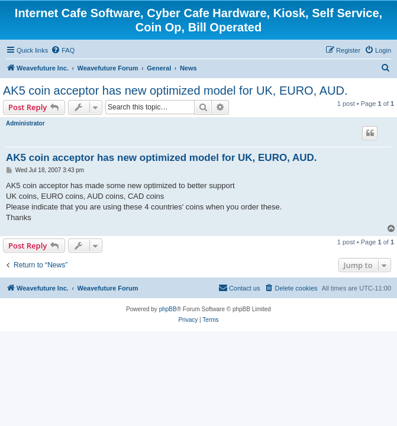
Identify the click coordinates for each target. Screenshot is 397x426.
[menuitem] (63, 50)
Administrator (25, 123)
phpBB (168, 309)
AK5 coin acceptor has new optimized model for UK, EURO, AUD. (175, 90)
